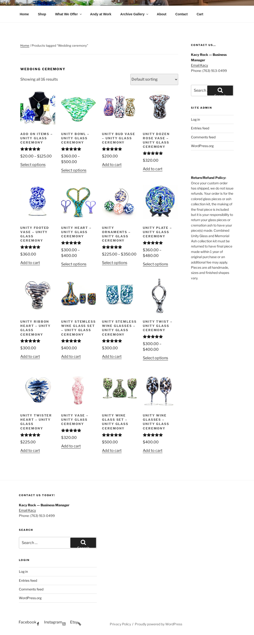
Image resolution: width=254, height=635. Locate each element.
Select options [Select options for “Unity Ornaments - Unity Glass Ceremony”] (114, 262)
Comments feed (203, 137)
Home (24, 14)
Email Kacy (199, 65)
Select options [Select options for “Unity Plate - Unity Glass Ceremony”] (155, 264)
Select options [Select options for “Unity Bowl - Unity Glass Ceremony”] (73, 170)
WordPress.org (202, 146)
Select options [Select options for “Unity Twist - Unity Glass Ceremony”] (155, 358)
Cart (200, 14)
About (161, 14)
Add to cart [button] (112, 164)
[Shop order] (154, 79)
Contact (181, 14)
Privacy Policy (120, 624)
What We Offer (68, 14)
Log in (195, 119)
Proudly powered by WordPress (158, 624)
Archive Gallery (134, 14)
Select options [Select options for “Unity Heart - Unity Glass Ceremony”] (73, 264)
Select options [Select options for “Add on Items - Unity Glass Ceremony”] (33, 164)
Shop (42, 14)
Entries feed (200, 128)
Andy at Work (100, 14)
